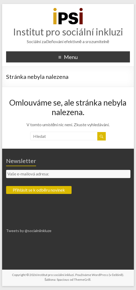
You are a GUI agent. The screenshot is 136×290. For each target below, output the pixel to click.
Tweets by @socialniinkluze (28, 230)
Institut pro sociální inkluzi (68, 32)
